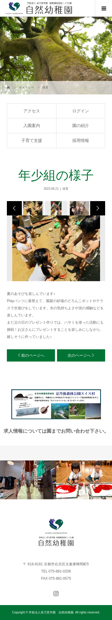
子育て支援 (31, 140)
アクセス (31, 110)
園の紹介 (80, 125)
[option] (32, 208)
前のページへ (33, 355)
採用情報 (80, 140)
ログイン (80, 110)
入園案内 (31, 125)
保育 (65, 188)
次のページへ (79, 355)
